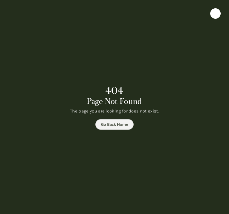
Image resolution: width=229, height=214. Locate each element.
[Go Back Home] (114, 124)
